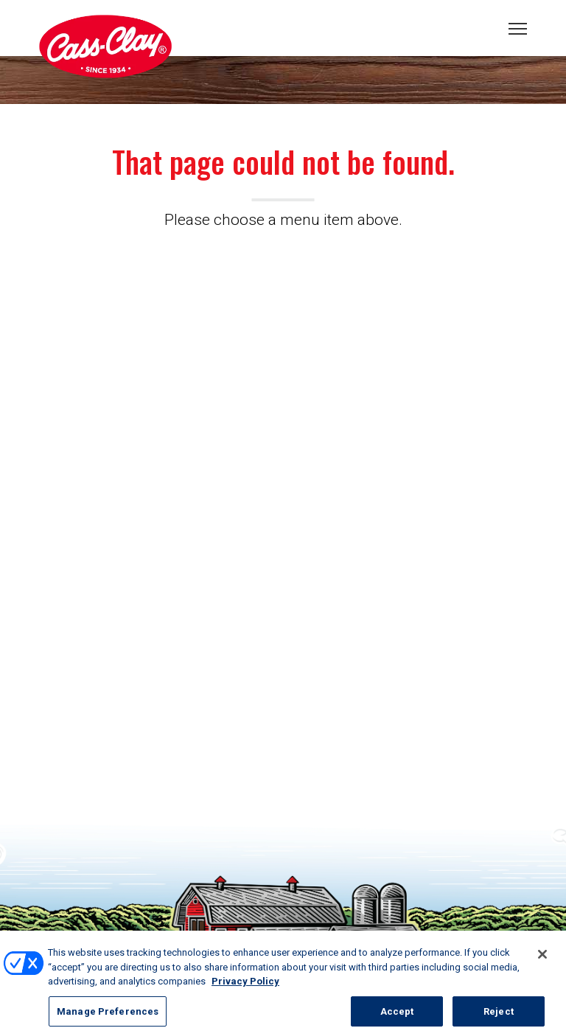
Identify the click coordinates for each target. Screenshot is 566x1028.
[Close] (542, 958)
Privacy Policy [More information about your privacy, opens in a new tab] (245, 985)
